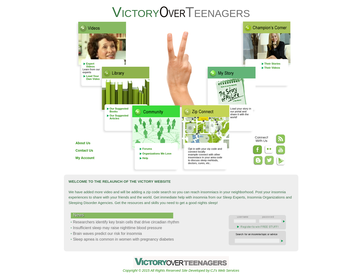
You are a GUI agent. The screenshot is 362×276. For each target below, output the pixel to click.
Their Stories (272, 63)
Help (145, 158)
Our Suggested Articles (119, 117)
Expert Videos (90, 65)
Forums (147, 148)
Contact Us (84, 150)
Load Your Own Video (93, 77)
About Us (83, 143)
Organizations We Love (156, 153)
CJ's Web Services (225, 270)
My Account (85, 158)
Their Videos (272, 67)
